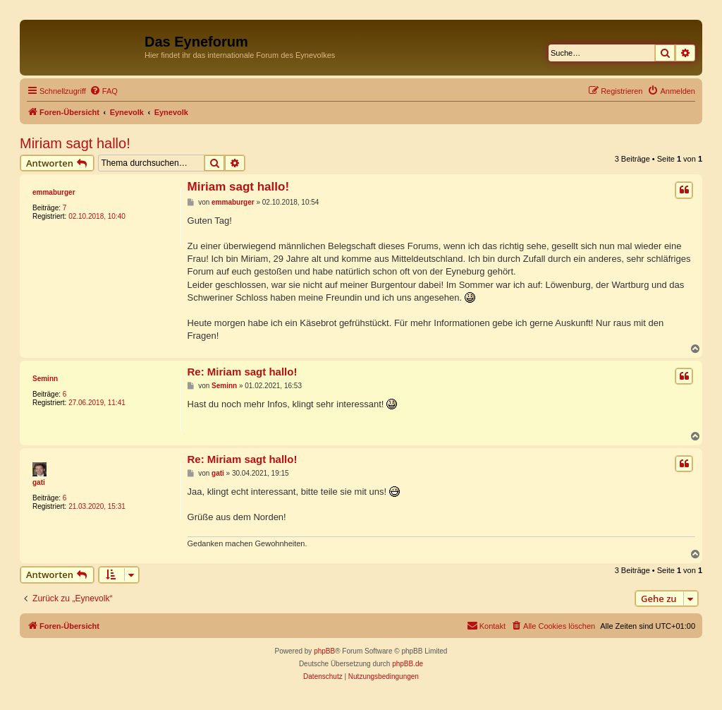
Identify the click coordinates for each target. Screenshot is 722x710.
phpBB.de (407, 664)
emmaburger (53, 192)
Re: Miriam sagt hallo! (243, 372)
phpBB (324, 651)
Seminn (45, 379)
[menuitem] (104, 91)
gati (38, 482)
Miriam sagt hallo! (75, 143)
